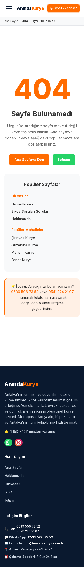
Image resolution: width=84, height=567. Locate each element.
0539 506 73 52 (24, 292)
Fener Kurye (21, 260)
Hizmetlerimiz (22, 204)
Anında (30, 8)
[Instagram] (19, 442)
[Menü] (8, 8)
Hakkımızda (21, 219)
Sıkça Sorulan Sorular (29, 211)
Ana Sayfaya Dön (29, 159)
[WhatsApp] (8, 442)
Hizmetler (12, 484)
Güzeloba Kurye (24, 245)
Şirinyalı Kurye (23, 238)
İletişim (64, 159)
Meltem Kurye (22, 252)
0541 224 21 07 (61, 292)
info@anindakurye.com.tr (43, 543)
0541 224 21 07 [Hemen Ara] (63, 8)
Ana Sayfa (13, 467)
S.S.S (8, 492)
